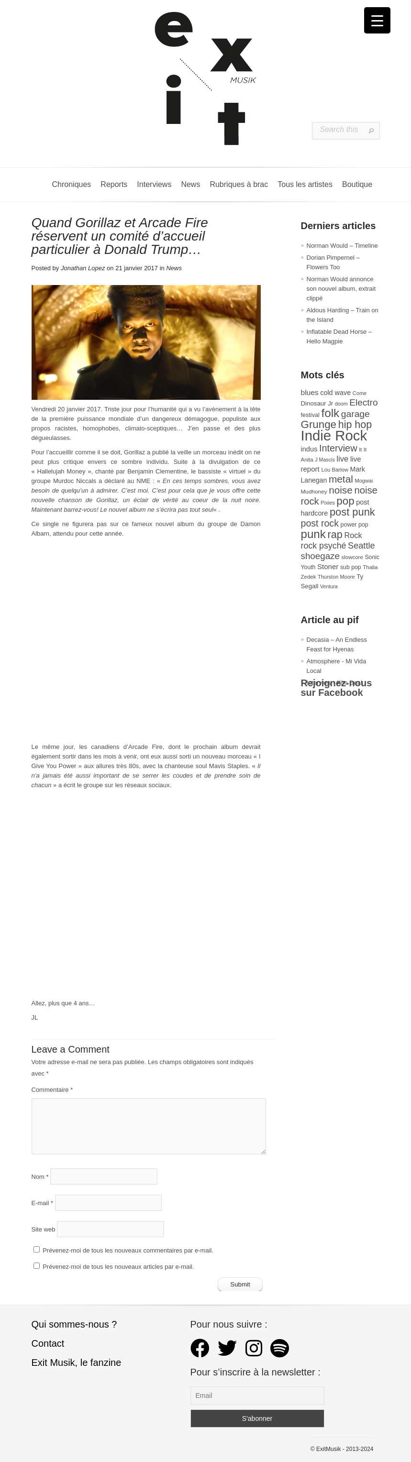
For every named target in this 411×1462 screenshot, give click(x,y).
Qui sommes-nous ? (74, 1324)
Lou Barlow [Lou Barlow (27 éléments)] (334, 470)
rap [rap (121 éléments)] (334, 534)
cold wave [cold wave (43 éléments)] (335, 392)
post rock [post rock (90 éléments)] (320, 523)
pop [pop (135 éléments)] (345, 501)
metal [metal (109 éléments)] (341, 478)
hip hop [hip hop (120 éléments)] (355, 424)
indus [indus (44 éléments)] (309, 449)
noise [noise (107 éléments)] (341, 489)
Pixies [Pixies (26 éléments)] (327, 503)
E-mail (43, 1202)
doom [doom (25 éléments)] (341, 404)
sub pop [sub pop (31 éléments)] (350, 567)
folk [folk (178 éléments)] (330, 413)
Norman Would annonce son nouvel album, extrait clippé (341, 288)
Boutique (357, 184)
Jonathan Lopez (83, 268)
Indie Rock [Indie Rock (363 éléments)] (334, 435)
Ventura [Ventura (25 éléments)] (329, 586)
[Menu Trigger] (377, 20)
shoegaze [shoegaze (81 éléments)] (320, 556)
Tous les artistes (305, 184)
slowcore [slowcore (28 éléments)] (352, 557)
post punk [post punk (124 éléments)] (352, 512)
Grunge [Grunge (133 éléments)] (319, 424)
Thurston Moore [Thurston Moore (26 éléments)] (336, 577)
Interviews (154, 184)
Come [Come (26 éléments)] (360, 393)
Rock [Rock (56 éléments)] (353, 535)
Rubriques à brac (239, 184)
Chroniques (71, 184)
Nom (40, 1176)
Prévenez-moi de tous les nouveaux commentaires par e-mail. (128, 1250)
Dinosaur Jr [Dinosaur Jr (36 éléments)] (317, 403)
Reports (113, 184)
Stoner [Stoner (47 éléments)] (327, 566)
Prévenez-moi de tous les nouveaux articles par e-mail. (118, 1266)
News (190, 184)
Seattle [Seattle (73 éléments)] (361, 545)
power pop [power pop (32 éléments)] (354, 524)
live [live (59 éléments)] (342, 458)
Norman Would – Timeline (342, 245)
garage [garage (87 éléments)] (355, 414)
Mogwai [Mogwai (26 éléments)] (364, 481)
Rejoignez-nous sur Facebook (336, 688)
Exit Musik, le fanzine (77, 1362)
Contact (48, 1343)
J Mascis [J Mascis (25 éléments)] (324, 459)
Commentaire (52, 1089)
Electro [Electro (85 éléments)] (363, 402)
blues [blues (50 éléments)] (310, 392)
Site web (44, 1228)
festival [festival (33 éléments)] (310, 415)
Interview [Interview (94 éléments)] (338, 448)
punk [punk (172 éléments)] (313, 534)
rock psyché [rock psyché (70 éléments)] (323, 545)
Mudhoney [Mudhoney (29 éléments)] (314, 491)
